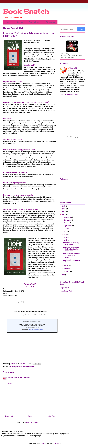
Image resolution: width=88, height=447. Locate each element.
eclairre (10, 377)
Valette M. (73, 68)
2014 (64, 209)
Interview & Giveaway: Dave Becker (71, 243)
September (68, 226)
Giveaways (50, 22)
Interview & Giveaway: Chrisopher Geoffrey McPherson (71, 249)
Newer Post (9, 416)
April (66, 240)
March (66, 265)
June (65, 234)
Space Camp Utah (66, 291)
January (67, 271)
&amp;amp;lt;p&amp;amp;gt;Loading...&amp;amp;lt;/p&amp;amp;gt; (30, 329)
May (65, 237)
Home (8, 22)
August (66, 229)
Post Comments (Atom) (34, 422)
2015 (63, 206)
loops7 (43, 443)
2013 (63, 212)
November (68, 220)
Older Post (51, 416)
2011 (63, 275)
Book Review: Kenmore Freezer (71, 261)
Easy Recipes (64, 288)
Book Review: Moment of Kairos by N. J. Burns (71, 255)
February (67, 268)
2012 (64, 215)
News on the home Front (25, 366)
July (65, 231)
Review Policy (34, 22)
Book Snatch (26, 11)
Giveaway (12, 366)
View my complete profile (69, 94)
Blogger (57, 443)
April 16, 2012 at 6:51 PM (22, 377)
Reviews (19, 22)
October (67, 223)
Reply (10, 383)
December (67, 217)
